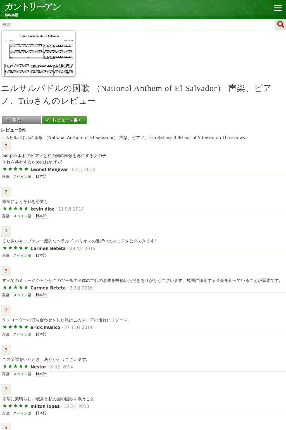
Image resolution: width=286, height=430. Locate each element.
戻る (13, 120)
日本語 (41, 176)
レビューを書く (64, 120)
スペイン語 (22, 176)
